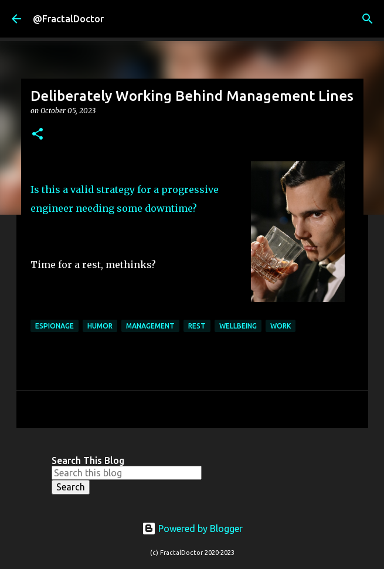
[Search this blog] (127, 473)
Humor (100, 326)
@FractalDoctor (68, 18)
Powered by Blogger (192, 528)
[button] (37, 135)
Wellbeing (238, 326)
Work (280, 326)
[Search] (368, 19)
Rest (197, 326)
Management (150, 326)
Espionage (54, 326)
